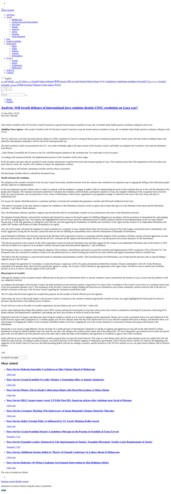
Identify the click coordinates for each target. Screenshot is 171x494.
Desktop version (8, 481)
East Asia (16, 24)
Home (9, 99)
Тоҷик (44, 85)
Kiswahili (142, 81)
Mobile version (21, 481)
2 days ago (10, 385)
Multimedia (11, 44)
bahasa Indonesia (47, 81)
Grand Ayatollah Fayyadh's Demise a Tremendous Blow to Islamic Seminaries (55, 379)
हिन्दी (57, 81)
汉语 (69, 81)
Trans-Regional (18, 36)
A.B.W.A (10, 70)
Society (9, 58)
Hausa (96, 81)
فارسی (18, 81)
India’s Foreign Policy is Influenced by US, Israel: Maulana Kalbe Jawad (52, 421)
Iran (8, 39)
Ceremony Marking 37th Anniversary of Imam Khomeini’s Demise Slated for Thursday (60, 410)
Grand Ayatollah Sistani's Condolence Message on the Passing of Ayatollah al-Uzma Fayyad (62, 431)
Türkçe (24, 81)
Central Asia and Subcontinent (25, 22)
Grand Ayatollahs (13, 41)
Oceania (15, 34)
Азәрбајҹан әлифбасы (127, 81)
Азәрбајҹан (110, 81)
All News (10, 15)
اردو (30, 81)
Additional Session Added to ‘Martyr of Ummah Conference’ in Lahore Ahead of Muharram (62, 452)
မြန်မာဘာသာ (152, 81)
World (9, 17)
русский (75, 81)
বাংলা (102, 81)
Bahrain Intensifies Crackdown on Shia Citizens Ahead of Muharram (50, 369)
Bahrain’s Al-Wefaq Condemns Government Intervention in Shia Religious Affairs (57, 462)
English (6, 78)
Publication (17, 68)
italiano (51, 85)
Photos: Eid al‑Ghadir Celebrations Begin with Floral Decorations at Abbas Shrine (57, 390)
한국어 (58, 85)
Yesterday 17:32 (13, 436)
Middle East (17, 19)
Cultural (9, 72)
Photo (14, 46)
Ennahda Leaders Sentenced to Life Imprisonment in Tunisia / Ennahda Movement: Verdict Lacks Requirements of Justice (79, 441)
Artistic (15, 60)
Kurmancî (28, 85)
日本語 (20, 85)
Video (14, 48)
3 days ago (10, 374)
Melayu (90, 81)
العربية (4, 81)
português (5, 85)
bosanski (162, 81)
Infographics (17, 56)
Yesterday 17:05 (13, 447)
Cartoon (15, 53)
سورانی (13, 85)
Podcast (15, 51)
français (62, 81)
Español (35, 81)
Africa (14, 32)
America (15, 29)
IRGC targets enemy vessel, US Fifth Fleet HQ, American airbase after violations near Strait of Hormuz (69, 400)
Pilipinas (37, 85)
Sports (14, 63)
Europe (15, 27)
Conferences (17, 65)
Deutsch (82, 81)
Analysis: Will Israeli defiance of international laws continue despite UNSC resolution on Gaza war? (69, 107)
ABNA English (7, 10)
